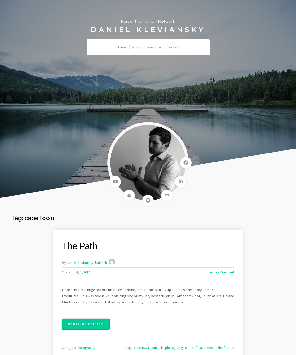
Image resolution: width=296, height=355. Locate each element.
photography (174, 348)
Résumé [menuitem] (154, 47)
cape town (141, 348)
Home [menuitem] (121, 47)
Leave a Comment (221, 272)
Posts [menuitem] (136, 47)
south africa (193, 348)
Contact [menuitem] (173, 47)
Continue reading (89, 325)
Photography (86, 348)
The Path (80, 246)
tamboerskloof (214, 348)
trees (230, 348)
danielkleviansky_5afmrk (86, 262)
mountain (157, 348)
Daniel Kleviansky (148, 30)
